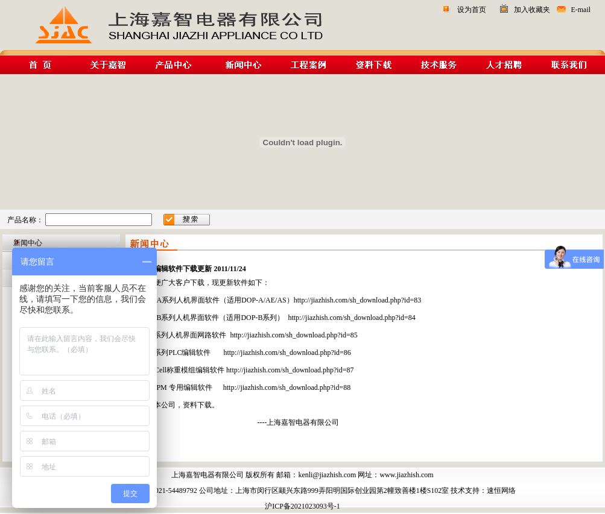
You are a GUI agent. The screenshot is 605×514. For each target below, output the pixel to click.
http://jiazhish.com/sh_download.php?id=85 (293, 335)
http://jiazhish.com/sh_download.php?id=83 (357, 300)
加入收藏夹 (532, 9)
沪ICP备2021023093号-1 (302, 506)
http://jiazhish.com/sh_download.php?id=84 (351, 317)
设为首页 (471, 9)
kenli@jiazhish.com (327, 475)
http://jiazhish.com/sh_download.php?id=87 (289, 370)
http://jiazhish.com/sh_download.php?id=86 (286, 352)
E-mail (581, 9)
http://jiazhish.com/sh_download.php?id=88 (286, 387)
